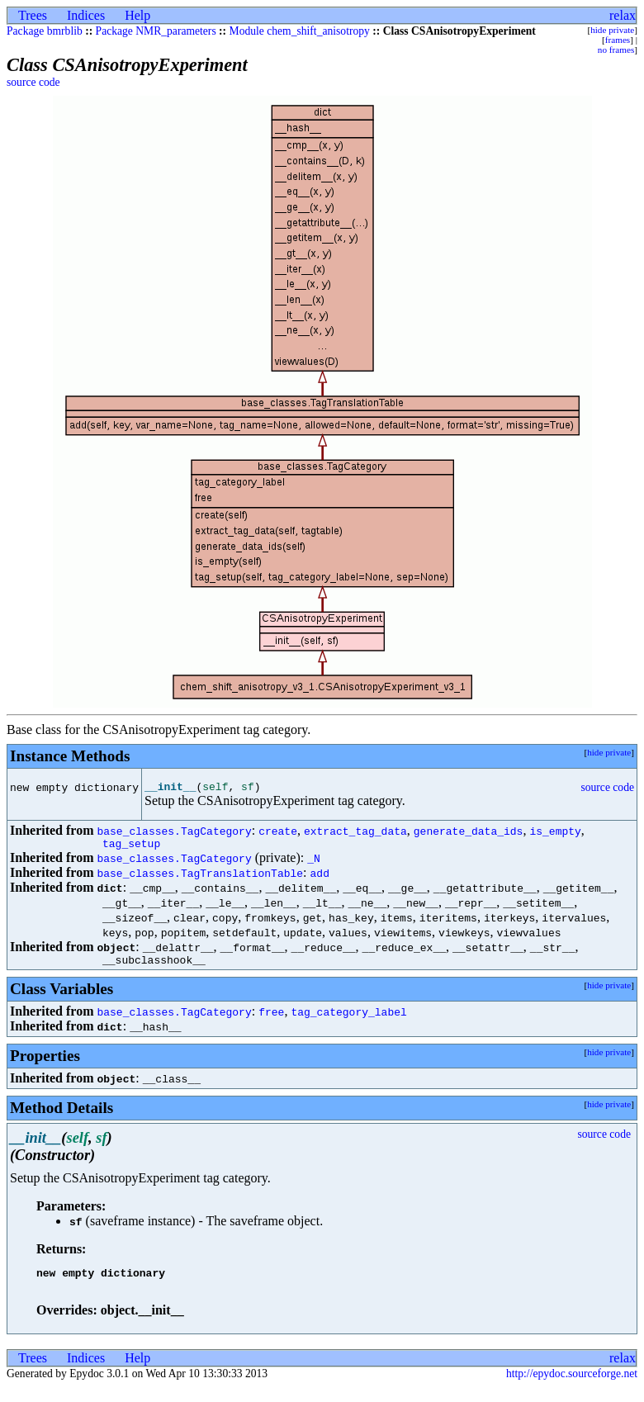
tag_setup (131, 850)
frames (617, 40)
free (271, 1021)
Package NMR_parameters (156, 31)
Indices (86, 15)
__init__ (170, 789)
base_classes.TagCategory (174, 835)
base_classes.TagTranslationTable (200, 880)
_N (313, 865)
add (319, 880)
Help (137, 15)
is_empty (554, 835)
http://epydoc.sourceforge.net (571, 1388)
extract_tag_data (355, 835)
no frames (616, 49)
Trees (32, 15)
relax (622, 15)
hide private (612, 30)
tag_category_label (348, 1021)
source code (33, 82)
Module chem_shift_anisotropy (300, 31)
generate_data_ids (468, 835)
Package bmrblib (45, 31)
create (277, 835)
